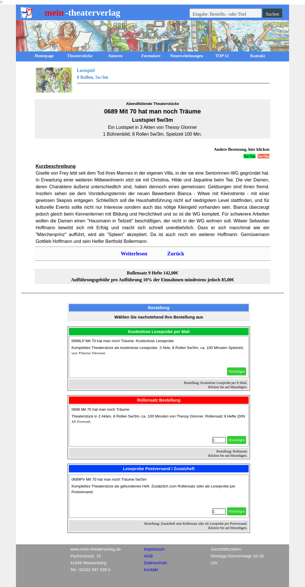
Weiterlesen (134, 254)
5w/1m (249, 156)
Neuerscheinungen (186, 55)
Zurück (175, 254)
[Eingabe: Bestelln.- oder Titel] (225, 14)
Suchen (272, 14)
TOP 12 (222, 55)
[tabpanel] (152, 80)
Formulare (150, 55)
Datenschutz (155, 563)
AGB (148, 556)
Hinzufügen (236, 371)
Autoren (115, 55)
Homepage (44, 55)
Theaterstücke (80, 55)
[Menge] (219, 440)
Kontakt (257, 55)
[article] (159, 357)
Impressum (154, 549)
